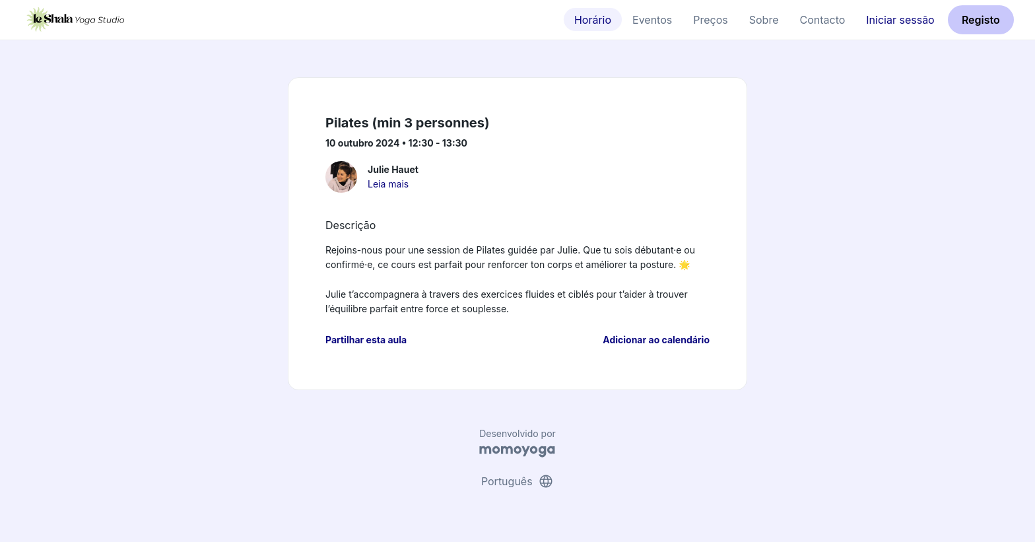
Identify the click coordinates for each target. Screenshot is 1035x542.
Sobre (764, 19)
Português (517, 481)
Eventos (652, 19)
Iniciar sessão (900, 19)
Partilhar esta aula (366, 339)
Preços (710, 19)
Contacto (822, 19)
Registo (981, 19)
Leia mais (388, 183)
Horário (592, 19)
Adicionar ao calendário (656, 339)
